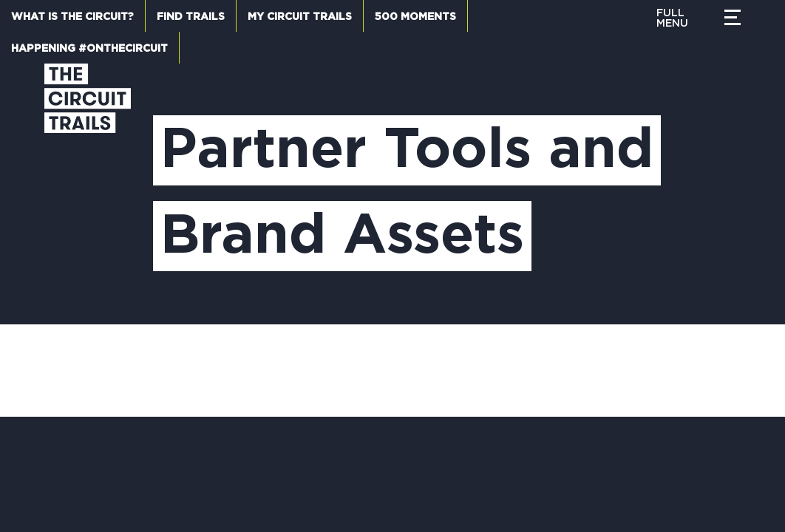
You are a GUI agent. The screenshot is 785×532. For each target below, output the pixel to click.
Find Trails (191, 17)
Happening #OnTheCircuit (89, 49)
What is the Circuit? (72, 17)
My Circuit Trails (300, 17)
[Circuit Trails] (87, 179)
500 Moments (415, 17)
